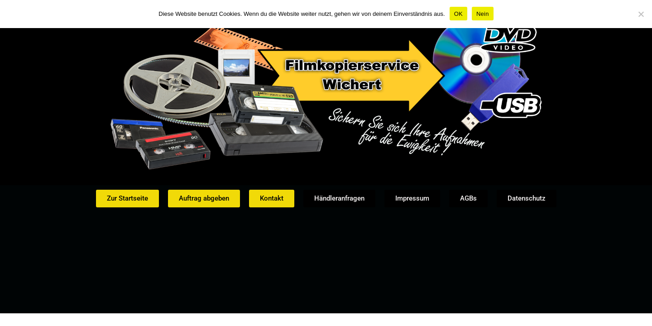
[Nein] (640, 14)
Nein (482, 13)
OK (458, 13)
